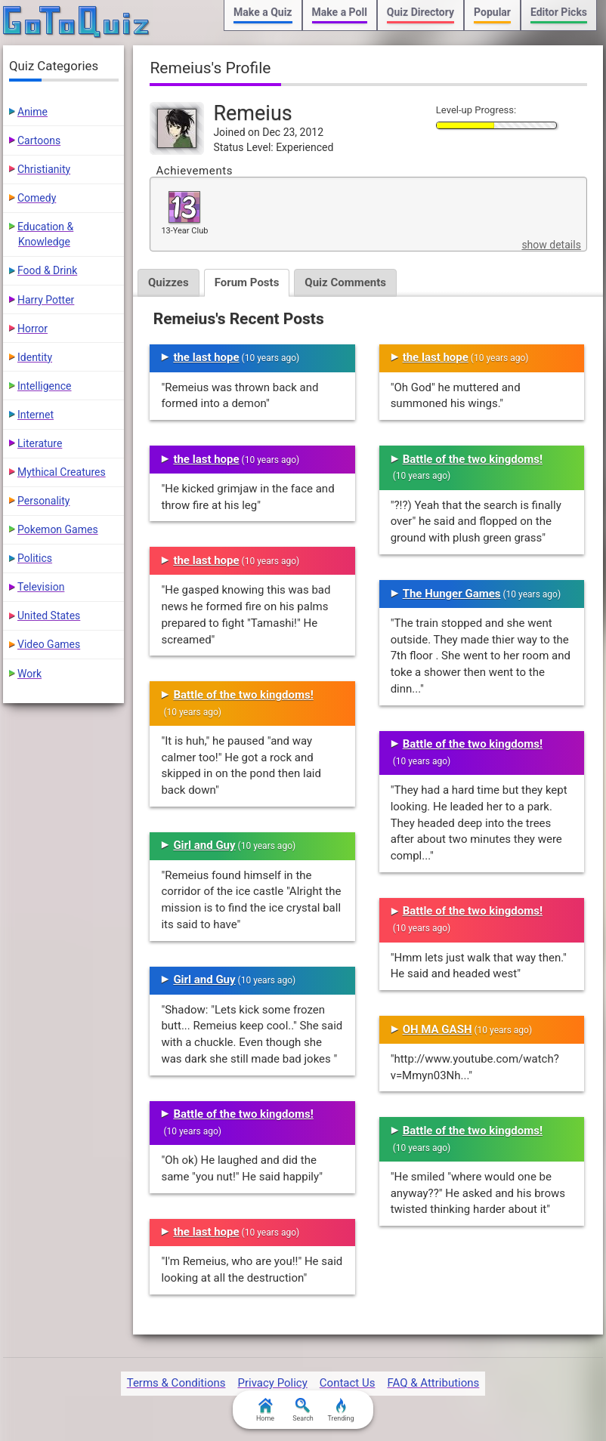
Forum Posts (247, 282)
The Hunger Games (452, 593)
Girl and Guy (204, 845)
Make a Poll (339, 12)
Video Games (48, 644)
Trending (340, 1410)
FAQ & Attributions (433, 1383)
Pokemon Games (57, 529)
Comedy (36, 198)
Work (29, 674)
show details (550, 245)
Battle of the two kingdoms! (243, 695)
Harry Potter (45, 300)
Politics (34, 558)
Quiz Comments (345, 282)
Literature (39, 443)
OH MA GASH (437, 1029)
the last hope (206, 357)
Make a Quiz (262, 12)
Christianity (43, 169)
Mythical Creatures (61, 472)
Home (265, 1410)
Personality (43, 501)
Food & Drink (47, 270)
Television (40, 587)
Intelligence (44, 386)
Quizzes (168, 282)
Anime (32, 112)
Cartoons (38, 140)
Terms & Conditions (176, 1383)
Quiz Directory (420, 12)
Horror (32, 328)
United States (48, 615)
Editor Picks (558, 12)
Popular (492, 12)
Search (303, 1410)
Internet (35, 415)
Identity (34, 357)
